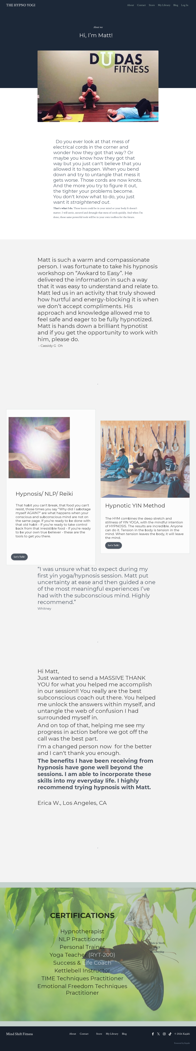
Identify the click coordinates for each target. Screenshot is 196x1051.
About (130, 5)
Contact (141, 5)
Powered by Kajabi (182, 1043)
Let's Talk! (19, 564)
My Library (164, 5)
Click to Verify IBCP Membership (157, 947)
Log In (184, 5)
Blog (175, 5)
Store (152, 5)
